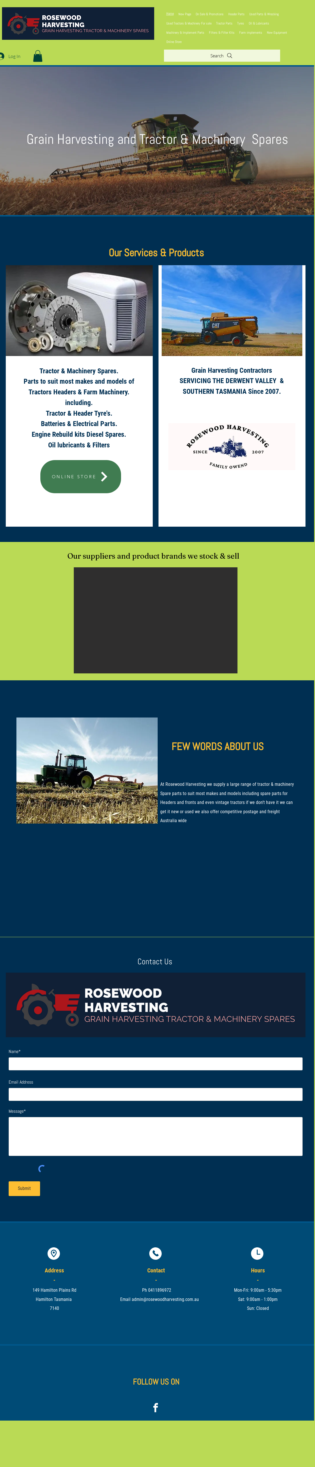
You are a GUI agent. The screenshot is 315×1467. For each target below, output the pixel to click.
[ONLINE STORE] (80, 476)
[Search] (222, 56)
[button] (38, 56)
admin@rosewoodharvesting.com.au (165, 1299)
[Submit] (24, 1188)
